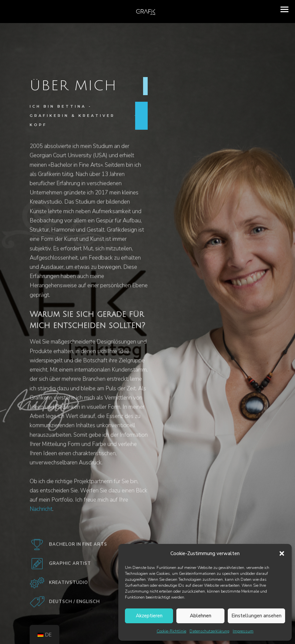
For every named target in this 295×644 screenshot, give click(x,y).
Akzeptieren (149, 615)
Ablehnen (200, 615)
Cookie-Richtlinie (171, 631)
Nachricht (41, 512)
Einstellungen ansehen (256, 615)
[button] (282, 553)
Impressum (243, 631)
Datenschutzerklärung (209, 631)
